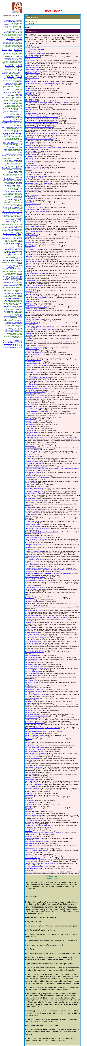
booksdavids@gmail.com (33, 49)
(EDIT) (28, 15)
